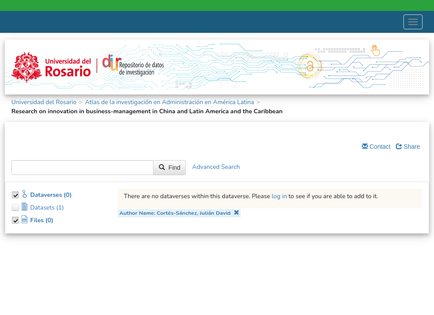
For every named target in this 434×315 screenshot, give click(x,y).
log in (279, 196)
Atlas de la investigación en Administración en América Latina (169, 102)
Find (169, 167)
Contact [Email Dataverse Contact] (376, 146)
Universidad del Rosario (44, 102)
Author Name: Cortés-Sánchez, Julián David (179, 213)
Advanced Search (216, 167)
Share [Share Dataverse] (408, 146)
